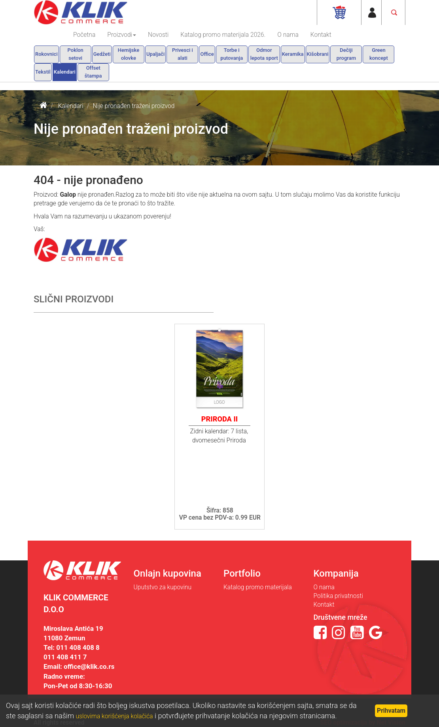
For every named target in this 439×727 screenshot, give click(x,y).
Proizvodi (121, 34)
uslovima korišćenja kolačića (114, 716)
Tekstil (43, 72)
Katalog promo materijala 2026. (222, 34)
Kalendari (65, 72)
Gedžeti (102, 54)
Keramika (293, 54)
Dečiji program (346, 54)
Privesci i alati (182, 54)
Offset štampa (93, 72)
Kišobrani (318, 54)
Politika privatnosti (338, 596)
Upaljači (155, 54)
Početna (84, 34)
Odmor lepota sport (264, 54)
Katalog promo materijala (257, 587)
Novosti (158, 34)
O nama (287, 34)
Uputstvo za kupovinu (163, 587)
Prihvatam (391, 710)
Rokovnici (46, 54)
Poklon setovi (75, 54)
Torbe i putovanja (231, 54)
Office (207, 54)
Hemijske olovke (128, 54)
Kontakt (320, 34)
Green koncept (378, 54)
